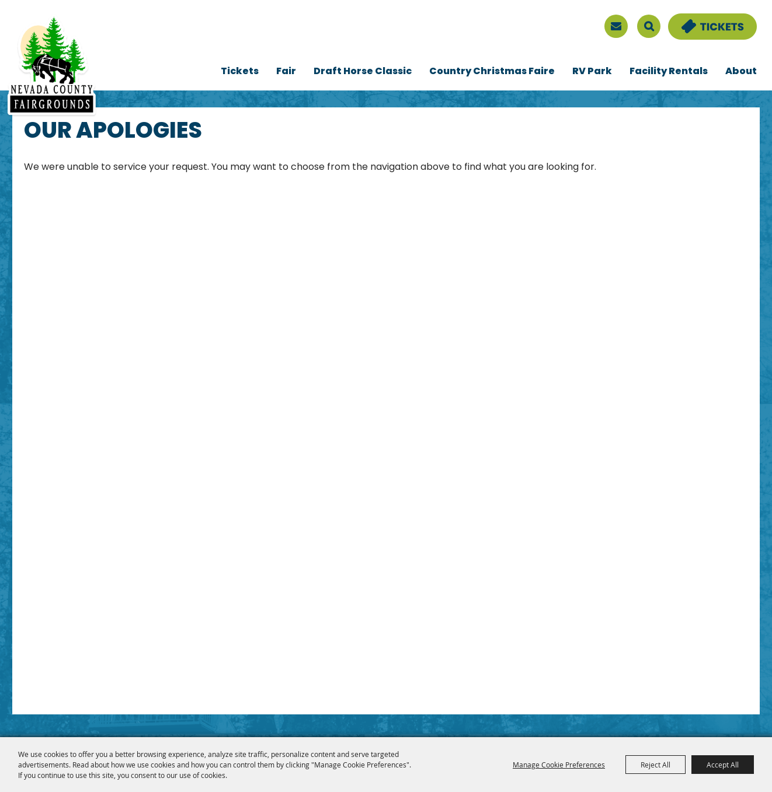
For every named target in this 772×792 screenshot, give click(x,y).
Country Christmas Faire (492, 71)
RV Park (592, 71)
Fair (286, 71)
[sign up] (616, 26)
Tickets (240, 71)
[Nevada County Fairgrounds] (51, 66)
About (741, 71)
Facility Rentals (669, 71)
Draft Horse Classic (363, 71)
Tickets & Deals (705, 20)
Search (648, 26)
